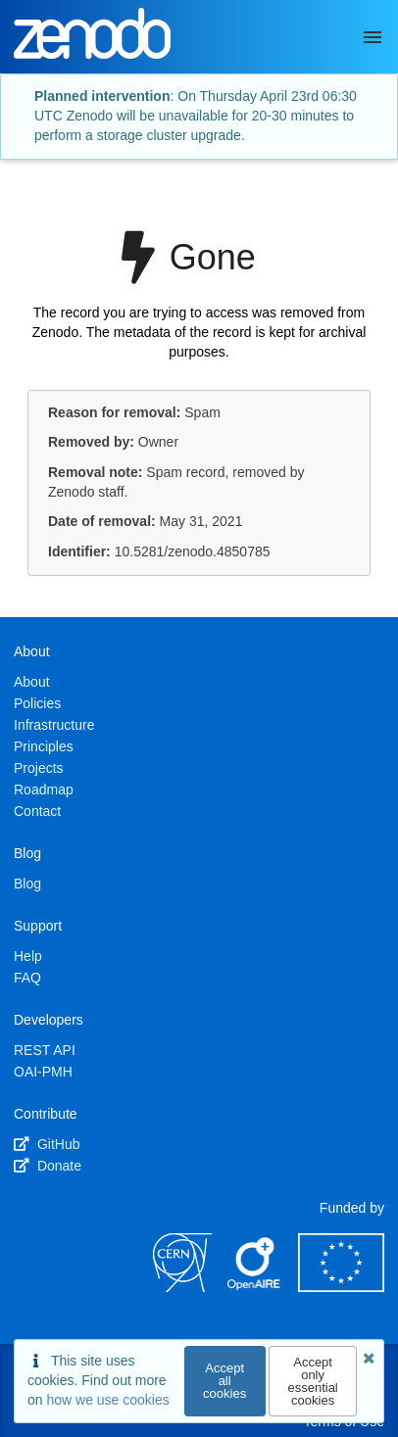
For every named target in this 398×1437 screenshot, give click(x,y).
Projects (39, 768)
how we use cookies (107, 1400)
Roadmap (44, 789)
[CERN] (182, 1287)
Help (28, 956)
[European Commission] (341, 1287)
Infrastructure (54, 725)
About (32, 682)
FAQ (27, 977)
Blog (27, 883)
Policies (37, 703)
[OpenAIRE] (254, 1287)
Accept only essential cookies (312, 1381)
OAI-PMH (43, 1071)
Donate (47, 1166)
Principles (44, 746)
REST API (44, 1050)
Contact (37, 811)
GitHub (46, 1144)
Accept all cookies (224, 1381)
